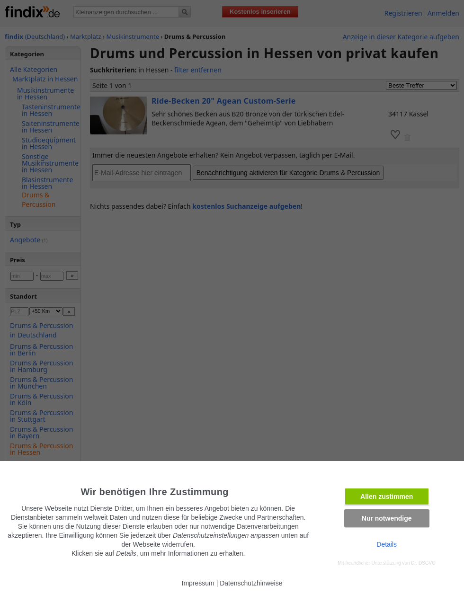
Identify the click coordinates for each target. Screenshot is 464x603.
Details (386, 544)
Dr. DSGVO (423, 563)
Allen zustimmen (386, 496)
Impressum (198, 583)
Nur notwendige (387, 518)
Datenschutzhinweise (251, 583)
